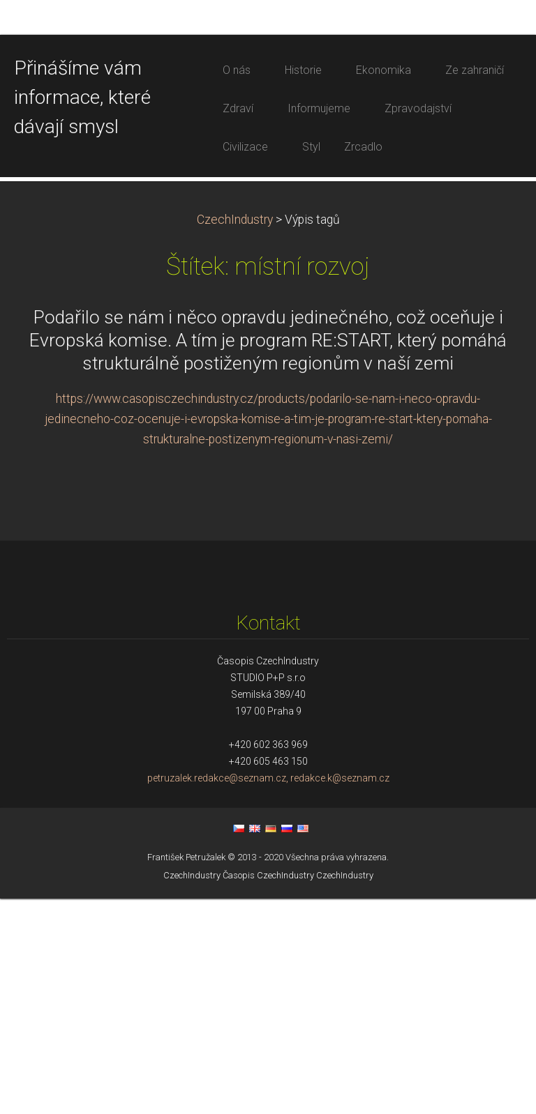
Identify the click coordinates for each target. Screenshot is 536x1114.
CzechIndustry (235, 435)
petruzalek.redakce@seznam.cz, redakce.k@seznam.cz (268, 993)
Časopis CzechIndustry (268, 1090)
